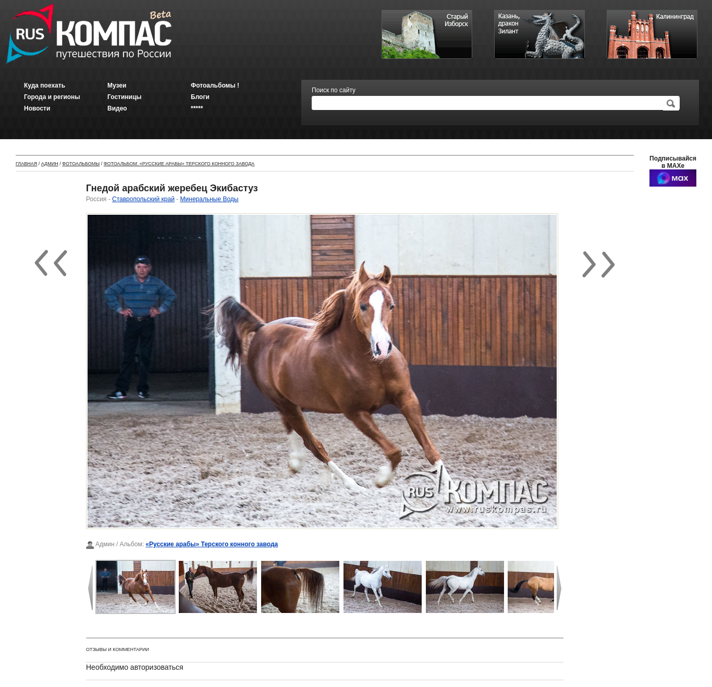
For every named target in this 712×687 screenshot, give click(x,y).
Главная (26, 163)
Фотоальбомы (81, 163)
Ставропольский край (143, 199)
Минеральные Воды (209, 199)
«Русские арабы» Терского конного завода (211, 544)
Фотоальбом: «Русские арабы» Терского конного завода (179, 163)
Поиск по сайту (333, 90)
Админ (49, 163)
